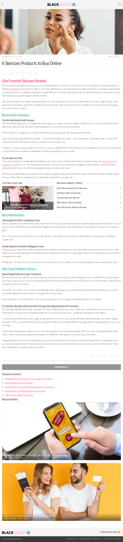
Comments (61, 367)
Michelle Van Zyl (10, 208)
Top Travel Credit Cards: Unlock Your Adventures (29, 515)
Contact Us (98, 538)
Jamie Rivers (8, 458)
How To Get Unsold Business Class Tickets (25, 390)
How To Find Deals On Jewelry (19, 395)
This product (8, 249)
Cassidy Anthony (10, 519)
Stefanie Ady (7, 57)
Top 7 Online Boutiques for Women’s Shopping (26, 204)
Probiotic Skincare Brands (69, 193)
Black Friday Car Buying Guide (19, 382)
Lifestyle (115, 57)
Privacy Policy (72, 538)
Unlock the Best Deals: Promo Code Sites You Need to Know (35, 455)
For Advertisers (85, 538)
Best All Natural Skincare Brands (72, 207)
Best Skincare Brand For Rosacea (72, 188)
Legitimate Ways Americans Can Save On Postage (28, 378)
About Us (107, 538)
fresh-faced (14, 88)
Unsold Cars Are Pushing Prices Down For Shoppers (30, 386)
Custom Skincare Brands (68, 197)
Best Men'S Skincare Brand (69, 202)
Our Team (117, 538)
